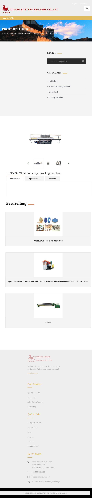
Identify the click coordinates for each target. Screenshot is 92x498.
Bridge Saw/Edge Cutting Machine (47, 33)
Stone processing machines (20, 33)
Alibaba (30, 442)
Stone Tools (53, 92)
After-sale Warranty (36, 402)
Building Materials (55, 97)
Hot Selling (52, 81)
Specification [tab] (34, 179)
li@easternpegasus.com (41, 477)
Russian (83, 4)
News (30, 432)
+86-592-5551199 (38, 472)
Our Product (32, 427)
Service (30, 437)
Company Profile (34, 423)
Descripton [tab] (15, 179)
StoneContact (33, 446)
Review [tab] (52, 179)
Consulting (32, 407)
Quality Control (34, 392)
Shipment (31, 397)
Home (4, 33)
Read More (33, 373)
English (75, 4)
